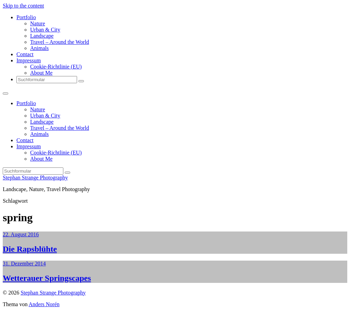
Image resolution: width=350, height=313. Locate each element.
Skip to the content (23, 6)
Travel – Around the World (59, 42)
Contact (25, 54)
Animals (39, 48)
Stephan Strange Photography (35, 177)
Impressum (28, 60)
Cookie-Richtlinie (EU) (56, 67)
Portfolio (26, 17)
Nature (37, 23)
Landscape (41, 36)
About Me (41, 73)
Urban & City (45, 30)
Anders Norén (44, 304)
